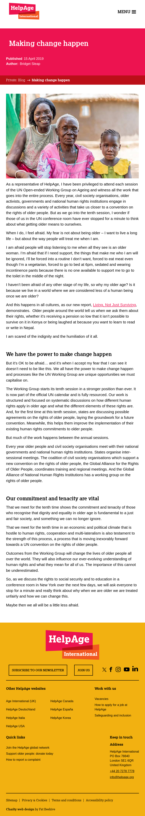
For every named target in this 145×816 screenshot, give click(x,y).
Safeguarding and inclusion (113, 715)
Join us (83, 670)
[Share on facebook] (110, 669)
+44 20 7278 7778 (122, 771)
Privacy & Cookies (34, 800)
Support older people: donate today (29, 753)
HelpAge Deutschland (20, 709)
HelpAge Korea (60, 717)
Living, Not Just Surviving (114, 305)
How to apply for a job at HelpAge (111, 707)
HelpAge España (61, 709)
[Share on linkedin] (135, 669)
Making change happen (51, 80)
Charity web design (20, 809)
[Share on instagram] (118, 669)
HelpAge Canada (61, 701)
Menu (127, 11)
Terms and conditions (66, 800)
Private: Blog (15, 80)
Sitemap (11, 800)
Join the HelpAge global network (27, 747)
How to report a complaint (23, 759)
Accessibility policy (99, 800)
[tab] (18, 80)
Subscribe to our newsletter (38, 670)
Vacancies (101, 698)
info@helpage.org (122, 777)
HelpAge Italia (15, 717)
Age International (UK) (21, 701)
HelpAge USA (15, 726)
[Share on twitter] (104, 669)
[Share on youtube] (126, 669)
